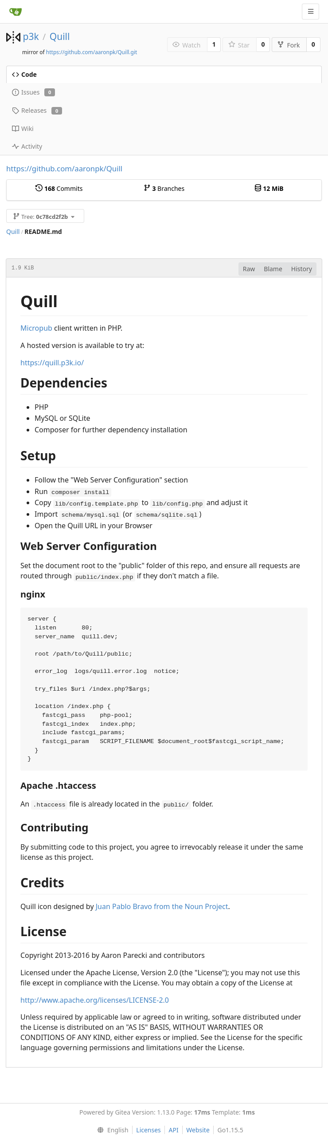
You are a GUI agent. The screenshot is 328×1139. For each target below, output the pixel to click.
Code (24, 74)
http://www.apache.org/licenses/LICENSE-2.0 (94, 1000)
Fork (288, 45)
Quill (60, 36)
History (301, 269)
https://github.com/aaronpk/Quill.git (91, 52)
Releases (37, 110)
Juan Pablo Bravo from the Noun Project (162, 906)
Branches (164, 188)
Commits (58, 188)
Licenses (148, 1130)
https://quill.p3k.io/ (52, 363)
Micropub (36, 328)
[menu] (110, 1130)
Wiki (23, 128)
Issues (33, 92)
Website (198, 1130)
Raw (249, 269)
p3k (31, 36)
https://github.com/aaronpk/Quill (64, 168)
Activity (27, 146)
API (173, 1130)
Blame (273, 269)
